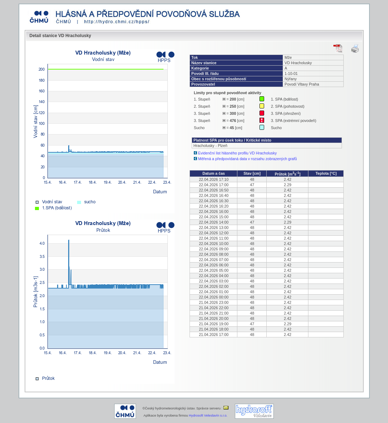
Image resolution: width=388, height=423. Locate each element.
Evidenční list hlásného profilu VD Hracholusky (237, 153)
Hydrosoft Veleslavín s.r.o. (208, 415)
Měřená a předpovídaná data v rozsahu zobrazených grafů (247, 159)
